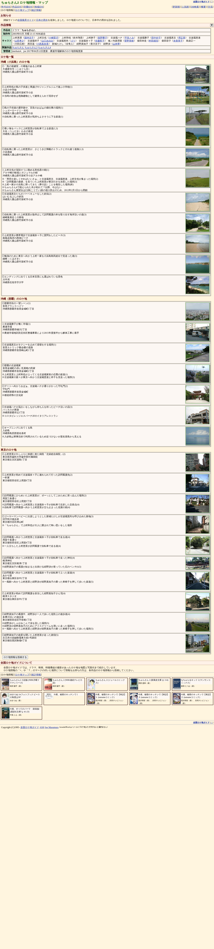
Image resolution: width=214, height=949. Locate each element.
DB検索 (195, 7)
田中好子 (156, 37)
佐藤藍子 (100, 41)
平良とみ (129, 37)
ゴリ (73, 41)
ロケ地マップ (22, 10)
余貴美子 (178, 41)
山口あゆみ (47, 41)
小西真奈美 (43, 44)
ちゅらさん (18, 47)
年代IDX (5, 7)
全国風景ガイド (25, 20)
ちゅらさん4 (44, 47)
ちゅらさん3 (31, 47)
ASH (42, 941)
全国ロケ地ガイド (29, 941)
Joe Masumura (52, 941)
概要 (203, 7)
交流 (210, 7)
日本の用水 (42, 20)
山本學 (116, 44)
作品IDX (16, 7)
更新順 (176, 7)
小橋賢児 (53, 37)
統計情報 (36, 10)
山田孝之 (19, 41)
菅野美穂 (129, 41)
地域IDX (38, 7)
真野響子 (102, 37)
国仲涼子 (29, 37)
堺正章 (181, 37)
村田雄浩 (153, 41)
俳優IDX (27, 7)
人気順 (185, 7)
